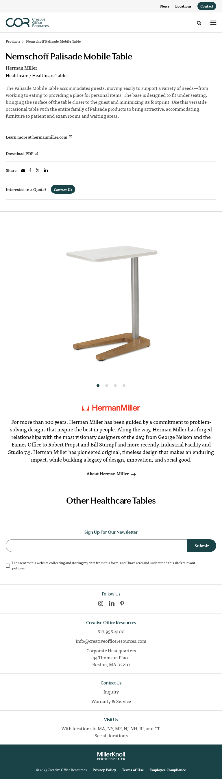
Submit (202, 545)
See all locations (111, 735)
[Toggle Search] (199, 23)
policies (18, 568)
